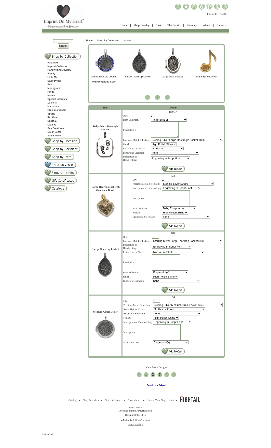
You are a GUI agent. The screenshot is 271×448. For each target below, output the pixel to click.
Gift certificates (113, 412)
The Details (174, 25)
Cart (158, 25)
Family (51, 73)
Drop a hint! (134, 412)
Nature (51, 95)
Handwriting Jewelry (59, 70)
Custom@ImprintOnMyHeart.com (135, 422)
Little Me (52, 77)
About (206, 25)
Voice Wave (54, 135)
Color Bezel (54, 132)
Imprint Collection (58, 66)
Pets (50, 84)
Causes (52, 124)
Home (123, 25)
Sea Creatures (56, 128)
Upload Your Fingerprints (160, 412)
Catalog (72, 412)
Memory (192, 25)
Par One (52, 117)
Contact (221, 25)
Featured (53, 62)
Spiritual (52, 121)
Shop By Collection (108, 40)
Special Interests (57, 99)
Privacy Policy (135, 436)
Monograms (54, 88)
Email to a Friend (156, 397)
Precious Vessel (57, 110)
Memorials (54, 106)
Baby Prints (54, 80)
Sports (51, 113)
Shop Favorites (91, 412)
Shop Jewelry (141, 25)
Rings (51, 91)
